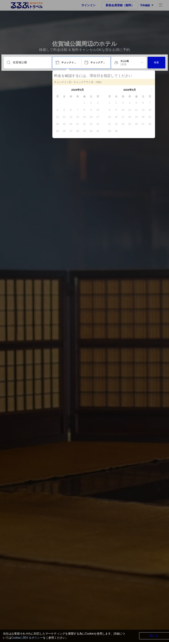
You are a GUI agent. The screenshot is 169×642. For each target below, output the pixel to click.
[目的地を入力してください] (30, 62)
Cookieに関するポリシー (27, 637)
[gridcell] (84, 102)
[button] (55, 89)
